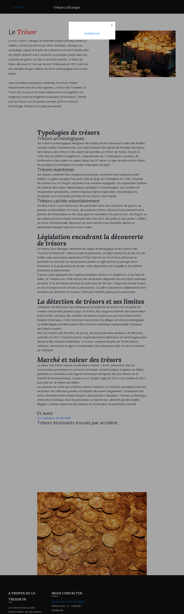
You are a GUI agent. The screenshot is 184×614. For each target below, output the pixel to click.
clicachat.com (92, 33)
